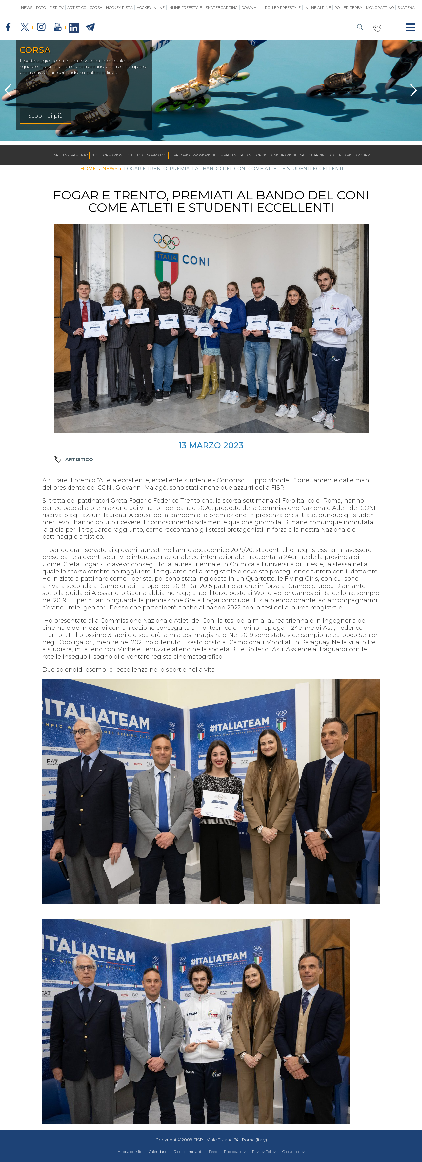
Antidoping (257, 155)
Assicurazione (284, 155)
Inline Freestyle (185, 7)
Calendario (341, 155)
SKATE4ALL (408, 7)
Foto (41, 7)
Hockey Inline (150, 7)
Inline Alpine (317, 7)
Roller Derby (348, 7)
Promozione (204, 155)
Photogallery (238, 1151)
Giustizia (136, 155)
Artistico (76, 7)
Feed (212, 1151)
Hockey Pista (119, 7)
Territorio (180, 155)
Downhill (251, 7)
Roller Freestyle (283, 7)
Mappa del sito (113, 1151)
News (26, 7)
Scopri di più (45, 120)
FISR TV (57, 7)
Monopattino (380, 7)
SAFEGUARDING (313, 155)
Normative (157, 155)
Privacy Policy (273, 1151)
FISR (54, 155)
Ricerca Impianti (183, 1151)
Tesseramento (74, 155)
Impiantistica (231, 155)
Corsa (96, 7)
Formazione (113, 155)
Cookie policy (309, 1151)
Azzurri (363, 155)
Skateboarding (222, 7)
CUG (94, 155)
